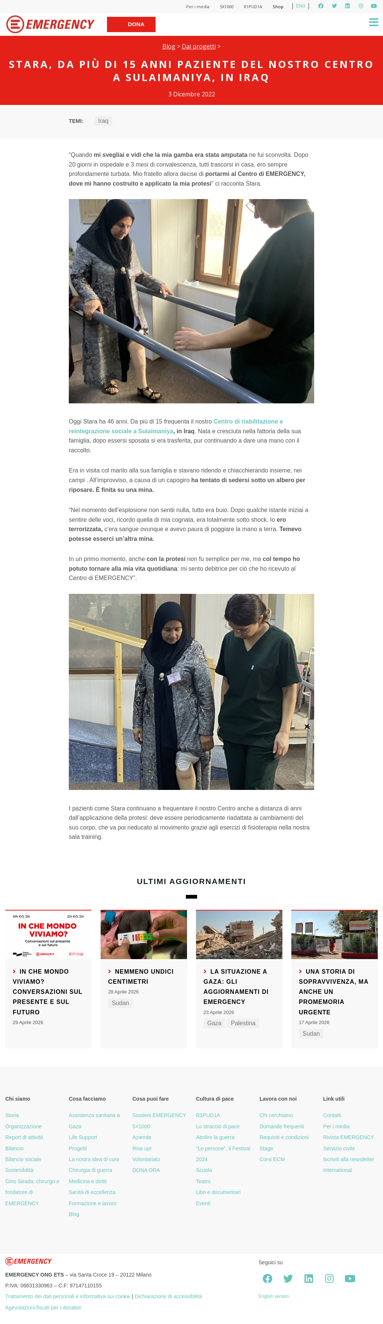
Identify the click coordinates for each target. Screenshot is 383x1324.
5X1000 (226, 6)
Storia (12, 1115)
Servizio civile (339, 1148)
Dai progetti (199, 46)
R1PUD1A (253, 6)
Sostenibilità (19, 1170)
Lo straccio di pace (218, 1126)
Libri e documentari (218, 1192)
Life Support (83, 1137)
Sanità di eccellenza (92, 1192)
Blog (168, 46)
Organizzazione (23, 1126)
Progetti (78, 1148)
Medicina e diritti (88, 1181)
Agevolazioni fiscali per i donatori (43, 1308)
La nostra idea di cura (94, 1159)
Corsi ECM (272, 1159)
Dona (136, 24)
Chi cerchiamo (276, 1115)
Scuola (204, 1170)
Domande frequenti (282, 1126)
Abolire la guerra (215, 1137)
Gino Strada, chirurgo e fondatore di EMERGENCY (32, 1192)
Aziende (141, 1137)
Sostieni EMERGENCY (159, 1115)
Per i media (197, 6)
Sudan (120, 1003)
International (337, 1170)
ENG (301, 6)
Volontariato (146, 1159)
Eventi (203, 1203)
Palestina (243, 1023)
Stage (266, 1148)
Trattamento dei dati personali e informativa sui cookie (68, 1296)
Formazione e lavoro (93, 1203)
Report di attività (24, 1137)
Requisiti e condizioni (284, 1137)
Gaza (214, 1023)
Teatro (203, 1181)
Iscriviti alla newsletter (348, 1159)
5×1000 (141, 1126)
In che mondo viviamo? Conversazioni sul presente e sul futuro (48, 992)
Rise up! (141, 1148)
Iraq (103, 121)
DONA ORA (146, 1170)
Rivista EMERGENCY (348, 1137)
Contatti (332, 1115)
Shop (278, 6)
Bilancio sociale (23, 1159)
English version (273, 1296)
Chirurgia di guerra (90, 1170)
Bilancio (14, 1148)
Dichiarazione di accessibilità (168, 1296)
